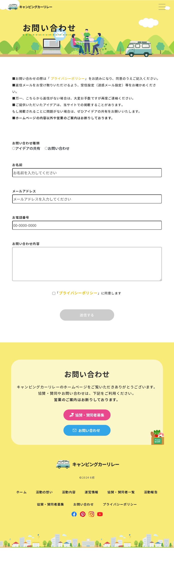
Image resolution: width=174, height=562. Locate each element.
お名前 (17, 164)
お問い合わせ (59, 148)
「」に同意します (88, 293)
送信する (87, 314)
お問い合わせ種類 (26, 143)
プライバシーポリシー (68, 78)
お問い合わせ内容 (26, 243)
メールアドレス (24, 191)
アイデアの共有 (27, 148)
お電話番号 (20, 217)
